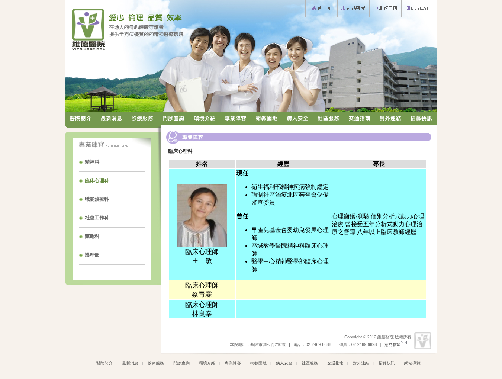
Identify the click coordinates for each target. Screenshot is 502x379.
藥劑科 (92, 236)
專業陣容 (233, 363)
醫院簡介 (104, 363)
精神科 (92, 162)
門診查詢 (181, 363)
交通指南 (335, 363)
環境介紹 (207, 363)
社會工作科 (97, 218)
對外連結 (361, 363)
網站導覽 (412, 363)
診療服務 (156, 363)
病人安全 (284, 363)
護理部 (92, 255)
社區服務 (310, 363)
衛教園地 (258, 363)
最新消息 (130, 363)
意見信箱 (395, 344)
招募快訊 (387, 363)
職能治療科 (97, 199)
